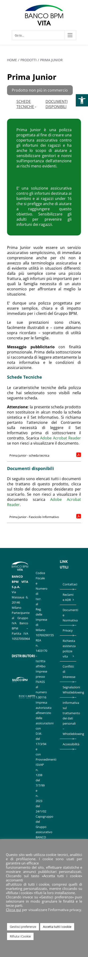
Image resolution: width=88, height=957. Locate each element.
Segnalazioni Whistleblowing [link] (68, 689)
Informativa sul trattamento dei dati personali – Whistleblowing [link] (68, 718)
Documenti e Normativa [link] (68, 615)
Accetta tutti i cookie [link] (57, 927)
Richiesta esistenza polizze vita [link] (68, 648)
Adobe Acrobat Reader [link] (60, 438)
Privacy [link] (68, 630)
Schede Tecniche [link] (25, 104)
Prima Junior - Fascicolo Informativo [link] (34, 517)
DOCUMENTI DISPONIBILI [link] (57, 104)
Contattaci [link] (68, 584)
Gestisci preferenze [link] (23, 927)
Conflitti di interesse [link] (68, 671)
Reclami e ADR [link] (68, 597)
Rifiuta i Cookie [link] (20, 936)
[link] (82, 100)
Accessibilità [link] (68, 744)
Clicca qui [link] (13, 909)
